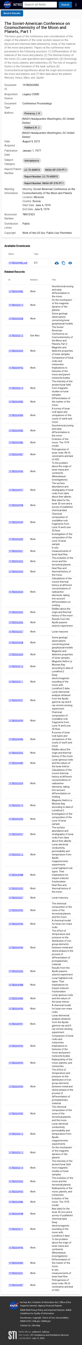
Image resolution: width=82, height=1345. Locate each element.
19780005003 (15, 571)
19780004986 (15, 442)
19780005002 (15, 561)
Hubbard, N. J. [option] (32, 127)
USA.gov (36, 1321)
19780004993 (15, 1062)
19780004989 (15, 763)
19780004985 (15, 291)
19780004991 (15, 700)
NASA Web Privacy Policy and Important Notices (42, 1310)
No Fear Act (25, 1302)
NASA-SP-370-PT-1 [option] (56, 170)
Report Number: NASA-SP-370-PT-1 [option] (44, 183)
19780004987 (15, 454)
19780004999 (15, 522)
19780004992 (15, 367)
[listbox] (50, 117)
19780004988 (15, 875)
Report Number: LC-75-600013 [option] (41, 176)
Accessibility (62, 1318)
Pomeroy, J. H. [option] (32, 113)
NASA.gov (46, 1321)
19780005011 (15, 681)
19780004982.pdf (17, 263)
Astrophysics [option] (31, 160)
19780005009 (15, 350)
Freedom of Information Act (45, 1302)
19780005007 (15, 631)
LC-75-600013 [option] (32, 170)
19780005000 (15, 539)
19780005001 (15, 551)
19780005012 (15, 854)
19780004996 (15, 471)
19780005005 (15, 612)
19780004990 (15, 924)
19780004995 (15, 910)
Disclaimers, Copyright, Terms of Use (37, 1318)
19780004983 (15, 401)
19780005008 (15, 318)
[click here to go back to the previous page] (12, 13)
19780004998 (15, 505)
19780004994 (15, 947)
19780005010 (15, 666)
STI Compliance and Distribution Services (49, 1335)
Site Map (36, 1325)
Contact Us (25, 1325)
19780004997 (15, 490)
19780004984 (15, 415)
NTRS (17, 5)
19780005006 (15, 622)
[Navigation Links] (76, 4)
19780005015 (15, 335)
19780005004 (15, 592)
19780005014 (15, 388)
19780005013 (15, 305)
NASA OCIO (25, 1321)
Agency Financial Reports (50, 1306)
